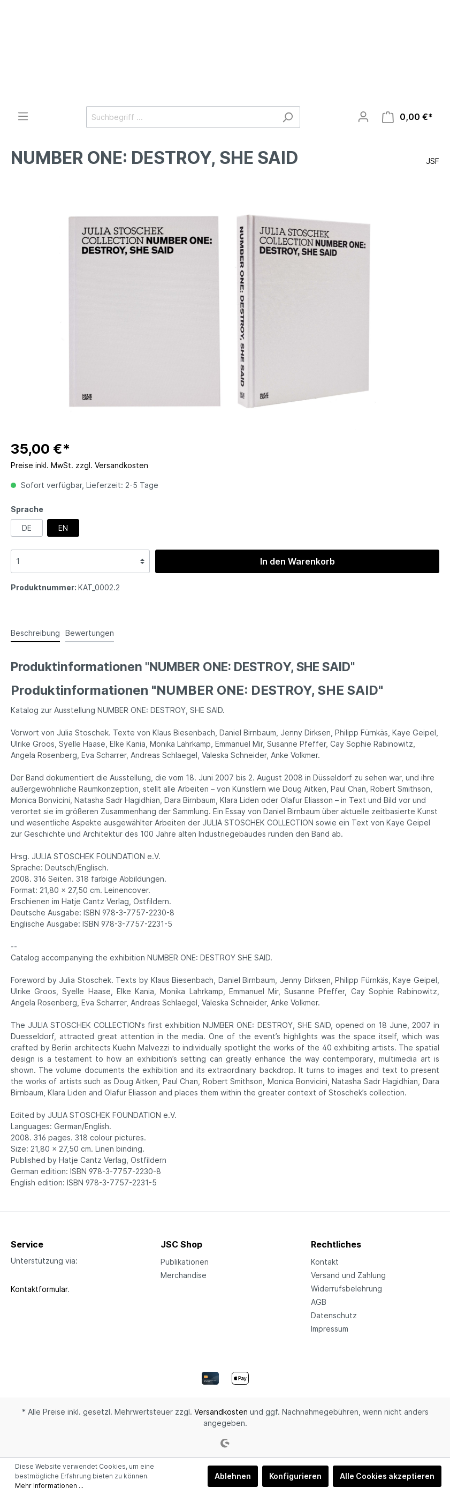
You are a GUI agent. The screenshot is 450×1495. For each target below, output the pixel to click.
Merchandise (184, 1275)
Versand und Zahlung (348, 1275)
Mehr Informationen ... (49, 1486)
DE (27, 527)
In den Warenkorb (297, 561)
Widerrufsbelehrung (346, 1288)
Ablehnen (233, 1476)
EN (63, 527)
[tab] (35, 632)
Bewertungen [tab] (89, 632)
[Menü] (23, 116)
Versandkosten (221, 1411)
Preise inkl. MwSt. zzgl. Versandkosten (79, 465)
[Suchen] (287, 117)
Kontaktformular (39, 1289)
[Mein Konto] (363, 117)
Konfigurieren (295, 1476)
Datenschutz (334, 1315)
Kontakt (325, 1261)
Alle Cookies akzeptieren (387, 1476)
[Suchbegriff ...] (181, 117)
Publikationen (185, 1261)
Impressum (329, 1328)
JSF (432, 161)
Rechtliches (336, 1244)
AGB (318, 1301)
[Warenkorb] (407, 117)
